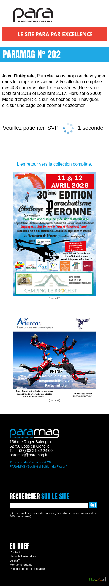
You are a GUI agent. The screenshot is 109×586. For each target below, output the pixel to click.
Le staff (15, 560)
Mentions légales (21, 564)
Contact (15, 552)
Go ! (93, 505)
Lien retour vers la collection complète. (54, 164)
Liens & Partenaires (23, 556)
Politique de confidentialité (27, 568)
